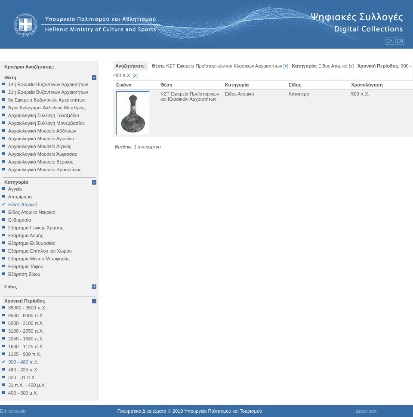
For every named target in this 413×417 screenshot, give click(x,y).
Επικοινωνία (13, 411)
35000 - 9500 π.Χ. (27, 307)
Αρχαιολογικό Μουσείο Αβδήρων (42, 130)
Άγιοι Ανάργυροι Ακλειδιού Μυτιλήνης (47, 107)
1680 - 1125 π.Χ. (26, 346)
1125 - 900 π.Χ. (24, 354)
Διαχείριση (367, 411)
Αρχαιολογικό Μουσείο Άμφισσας (42, 154)
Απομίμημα (20, 196)
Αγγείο (15, 189)
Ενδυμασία (19, 219)
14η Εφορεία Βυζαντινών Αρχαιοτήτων (48, 84)
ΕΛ (389, 40)
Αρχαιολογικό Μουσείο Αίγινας (39, 146)
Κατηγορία (16, 182)
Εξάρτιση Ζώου (24, 274)
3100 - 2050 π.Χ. (26, 331)
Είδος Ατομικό (22, 204)
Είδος (10, 286)
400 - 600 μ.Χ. (23, 392)
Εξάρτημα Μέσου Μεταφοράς (38, 258)
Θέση (10, 77)
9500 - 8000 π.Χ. (26, 315)
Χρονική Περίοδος (24, 300)
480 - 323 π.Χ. (23, 369)
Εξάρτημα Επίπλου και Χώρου (40, 250)
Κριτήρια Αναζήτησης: (29, 66)
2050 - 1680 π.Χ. (26, 338)
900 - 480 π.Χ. (23, 361)
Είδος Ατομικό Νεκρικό (31, 212)
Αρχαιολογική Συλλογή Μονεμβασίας (46, 123)
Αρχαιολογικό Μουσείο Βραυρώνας (44, 169)
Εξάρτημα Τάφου (25, 266)
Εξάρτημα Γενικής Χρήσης (35, 227)
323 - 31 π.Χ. (22, 377)
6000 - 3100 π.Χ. (26, 323)
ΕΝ (400, 40)
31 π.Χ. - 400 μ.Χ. (27, 385)
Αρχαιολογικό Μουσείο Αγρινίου (41, 138)
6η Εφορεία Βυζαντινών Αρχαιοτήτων (47, 99)
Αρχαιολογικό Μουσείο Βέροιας (40, 161)
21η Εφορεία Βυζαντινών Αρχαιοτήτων (48, 92)
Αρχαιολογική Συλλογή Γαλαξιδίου (43, 115)
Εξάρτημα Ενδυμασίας (31, 243)
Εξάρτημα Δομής (25, 235)
